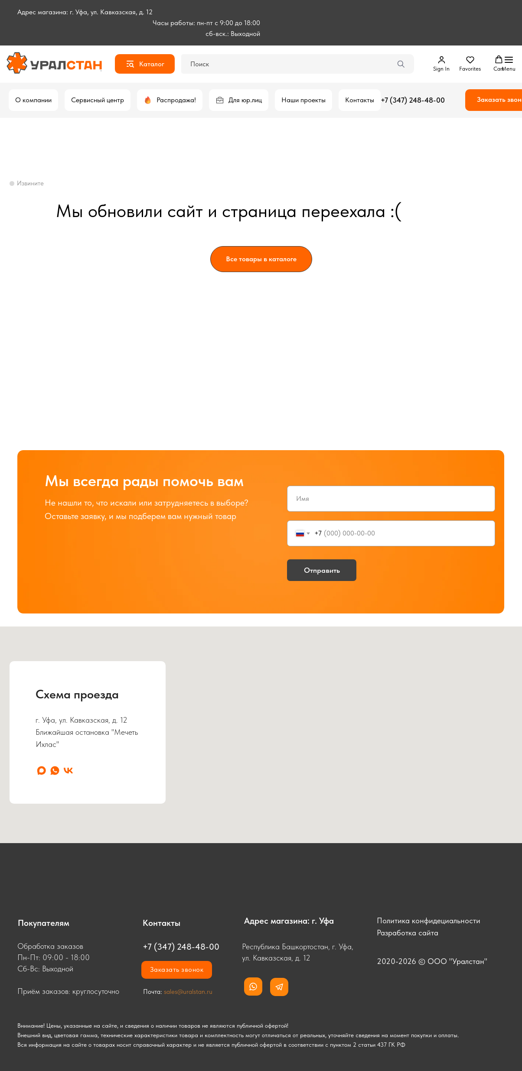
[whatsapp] (54, 770)
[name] (391, 499)
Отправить (322, 570)
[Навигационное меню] (508, 64)
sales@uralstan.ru (188, 992)
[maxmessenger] (41, 770)
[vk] (68, 770)
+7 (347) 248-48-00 (413, 100)
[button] (441, 63)
